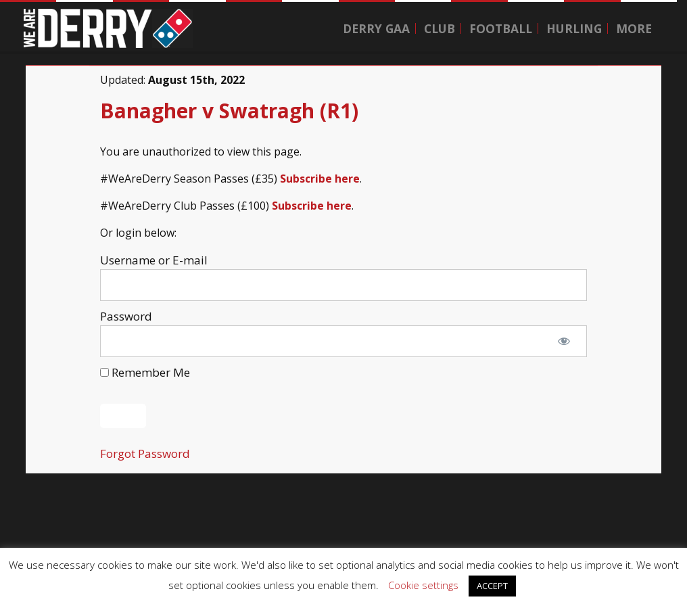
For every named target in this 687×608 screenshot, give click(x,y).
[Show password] (564, 341)
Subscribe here (320, 178)
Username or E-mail (154, 260)
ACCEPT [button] (492, 586)
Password (126, 316)
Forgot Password (145, 453)
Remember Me (145, 372)
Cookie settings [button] (423, 585)
